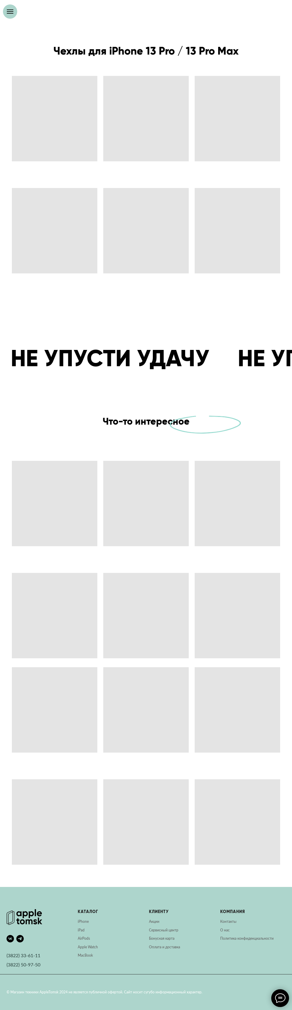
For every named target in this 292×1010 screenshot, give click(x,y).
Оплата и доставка (164, 947)
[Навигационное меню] (10, 11)
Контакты (228, 921)
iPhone (83, 921)
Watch (93, 947)
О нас (225, 930)
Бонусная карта (161, 938)
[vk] (10, 938)
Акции (154, 921)
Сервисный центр (163, 930)
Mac (81, 955)
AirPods (84, 938)
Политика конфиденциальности (247, 938)
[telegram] (20, 938)
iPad (81, 930)
